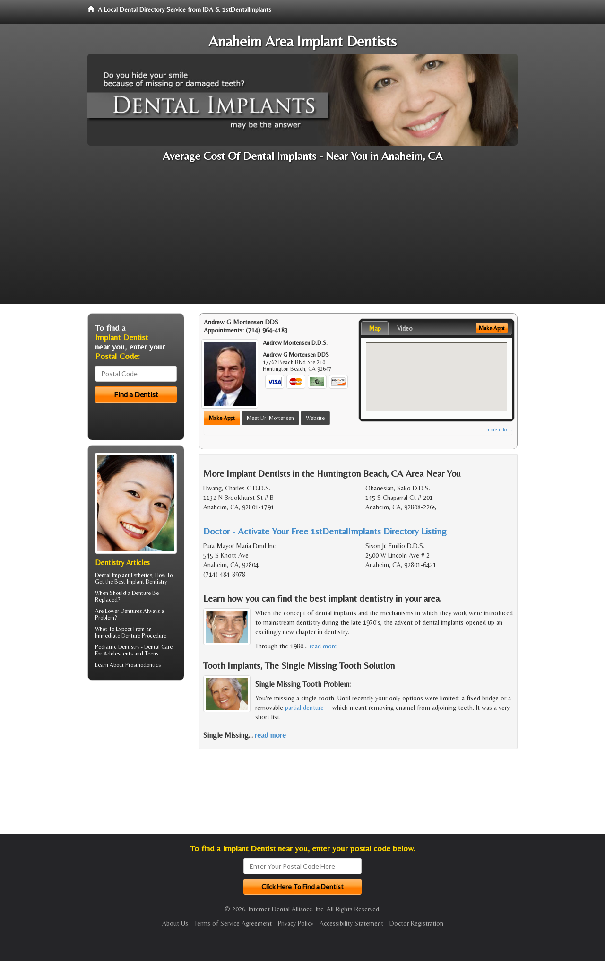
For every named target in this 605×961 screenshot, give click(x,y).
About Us (175, 923)
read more (323, 646)
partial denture (304, 707)
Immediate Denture (117, 635)
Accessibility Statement (351, 923)
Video (405, 328)
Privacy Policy (295, 923)
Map (375, 328)
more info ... (499, 429)
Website (315, 418)
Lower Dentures (123, 611)
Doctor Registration (416, 923)
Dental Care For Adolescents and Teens (134, 650)
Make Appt (222, 418)
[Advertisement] (302, 237)
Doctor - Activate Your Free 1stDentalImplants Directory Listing (325, 530)
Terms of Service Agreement (233, 923)
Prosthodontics (143, 665)
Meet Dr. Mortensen (270, 418)
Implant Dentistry (147, 581)
